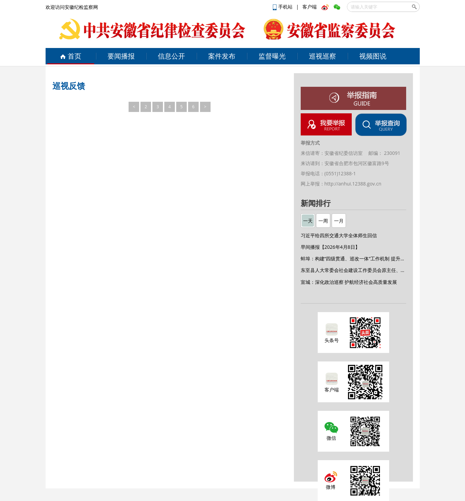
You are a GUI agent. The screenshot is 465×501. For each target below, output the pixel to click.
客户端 (309, 6)
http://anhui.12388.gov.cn (353, 183)
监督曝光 (272, 56)
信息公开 (171, 56)
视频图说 (372, 56)
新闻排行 (316, 203)
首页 (70, 56)
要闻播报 (121, 56)
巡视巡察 (322, 56)
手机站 (283, 6)
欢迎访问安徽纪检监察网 (72, 7)
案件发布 (221, 56)
